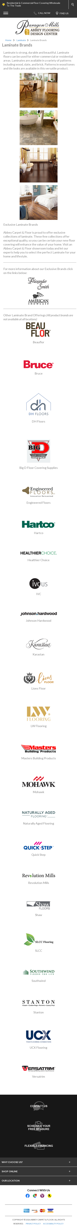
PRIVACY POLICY (33, 1223)
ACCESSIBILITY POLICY (53, 1223)
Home (8, 40)
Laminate (21, 40)
